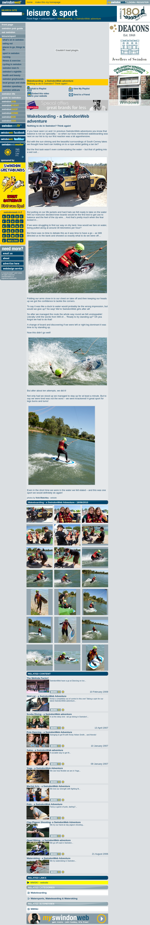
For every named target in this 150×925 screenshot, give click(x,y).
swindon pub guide (12, 28)
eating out (8, 43)
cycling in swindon (12, 64)
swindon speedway (12, 86)
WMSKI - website (39, 882)
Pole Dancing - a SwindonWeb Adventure (49, 732)
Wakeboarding (37, 892)
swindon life (8, 94)
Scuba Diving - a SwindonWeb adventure (49, 714)
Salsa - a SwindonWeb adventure (45, 750)
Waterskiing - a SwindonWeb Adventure (48, 858)
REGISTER (143, 2)
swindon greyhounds (13, 79)
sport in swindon (11, 53)
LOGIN (131, 2)
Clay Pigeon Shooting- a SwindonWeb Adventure (54, 822)
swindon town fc (11, 68)
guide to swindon (11, 97)
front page (7, 24)
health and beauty (11, 75)
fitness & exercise (11, 60)
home (29, 2)
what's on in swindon (13, 40)
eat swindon (8, 32)
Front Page (32, 18)
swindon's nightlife (12, 71)
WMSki (32, 909)
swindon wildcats (11, 90)
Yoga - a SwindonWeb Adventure (45, 768)
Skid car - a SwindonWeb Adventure (46, 696)
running (6, 57)
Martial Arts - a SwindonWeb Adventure (48, 786)
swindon (9, 101)
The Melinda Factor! (38, 678)
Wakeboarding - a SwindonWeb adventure (79, 18)
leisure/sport (9, 36)
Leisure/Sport (48, 18)
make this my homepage (48, 2)
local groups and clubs (14, 82)
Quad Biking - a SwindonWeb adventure (49, 840)
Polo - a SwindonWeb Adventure (44, 804)
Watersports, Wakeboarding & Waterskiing (52, 898)
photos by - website (42, 498)
